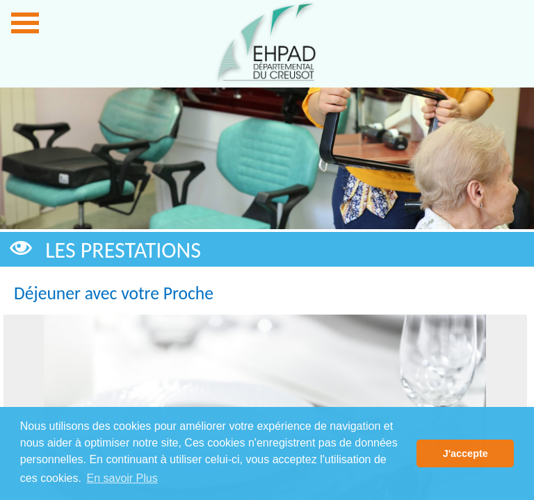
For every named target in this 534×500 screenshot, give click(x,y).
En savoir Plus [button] (121, 478)
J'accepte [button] (465, 453)
